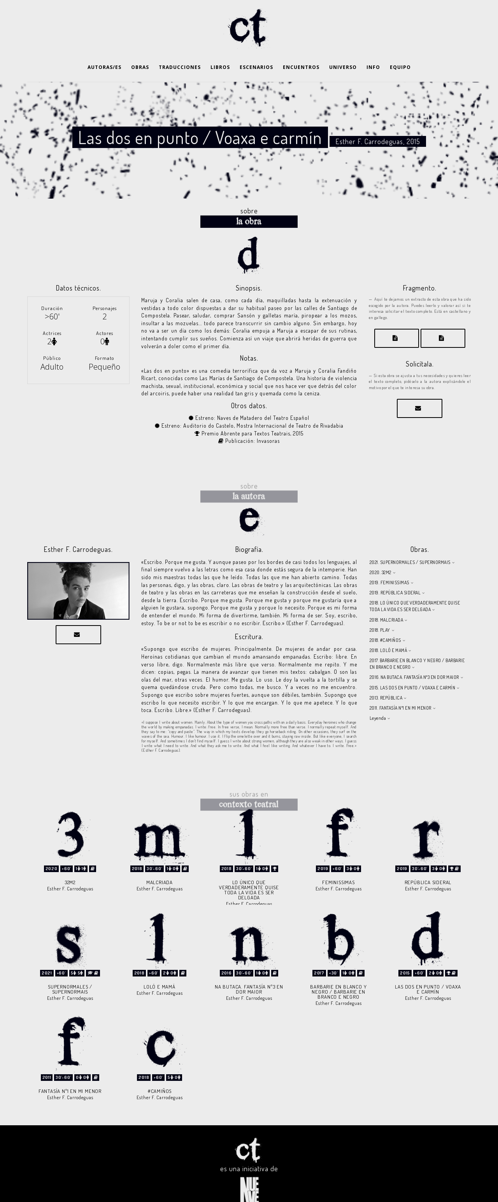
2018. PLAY (380, 610)
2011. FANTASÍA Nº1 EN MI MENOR (400, 688)
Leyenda (378, 698)
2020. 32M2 (380, 553)
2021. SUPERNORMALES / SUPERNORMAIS (410, 543)
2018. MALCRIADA (386, 600)
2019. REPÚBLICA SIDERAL (395, 573)
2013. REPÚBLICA (386, 678)
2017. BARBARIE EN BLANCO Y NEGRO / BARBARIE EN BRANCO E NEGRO (417, 644)
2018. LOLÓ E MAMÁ (388, 631)
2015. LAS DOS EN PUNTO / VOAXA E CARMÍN (413, 668)
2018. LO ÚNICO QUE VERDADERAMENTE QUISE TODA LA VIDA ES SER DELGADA (415, 586)
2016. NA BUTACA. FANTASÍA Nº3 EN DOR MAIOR (414, 658)
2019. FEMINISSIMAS (389, 563)
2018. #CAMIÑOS (385, 621)
